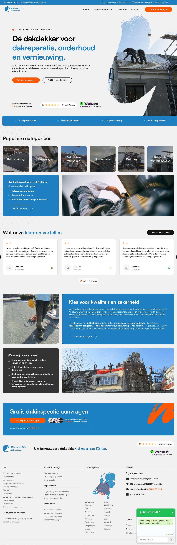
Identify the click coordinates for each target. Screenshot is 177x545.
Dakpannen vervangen (12, 507)
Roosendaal (89, 515)
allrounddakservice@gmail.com (34, 2)
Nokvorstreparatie (10, 487)
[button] (103, 9)
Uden (106, 502)
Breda (87, 529)
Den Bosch (89, 532)
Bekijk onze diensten (57, 80)
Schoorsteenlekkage (52, 519)
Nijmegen (88, 519)
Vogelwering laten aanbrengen (56, 495)
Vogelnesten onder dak (53, 498)
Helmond (107, 508)
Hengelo (107, 512)
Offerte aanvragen (158, 9)
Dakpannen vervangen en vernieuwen (18, 497)
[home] (20, 9)
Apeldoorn (108, 505)
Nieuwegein (109, 525)
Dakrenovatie (8, 476)
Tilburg (107, 529)
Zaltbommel (90, 502)
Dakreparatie (8, 503)
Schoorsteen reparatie (53, 513)
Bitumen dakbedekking (12, 473)
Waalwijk (107, 522)
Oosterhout (89, 522)
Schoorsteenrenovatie (53, 516)
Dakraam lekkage (51, 473)
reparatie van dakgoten (80, 325)
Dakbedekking (8, 500)
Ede (105, 519)
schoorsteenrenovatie (104, 325)
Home (86, 9)
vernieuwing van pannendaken (129, 323)
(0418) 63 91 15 (12, 2)
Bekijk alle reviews (160, 232)
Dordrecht (108, 515)
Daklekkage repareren (53, 476)
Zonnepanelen (9, 480)
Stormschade (49, 480)
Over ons (122, 9)
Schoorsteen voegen (52, 509)
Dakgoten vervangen (11, 522)
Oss (86, 508)
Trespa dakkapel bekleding (13, 483)
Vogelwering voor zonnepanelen (57, 491)
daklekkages (93, 323)
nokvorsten (137, 325)
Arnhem (88, 512)
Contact (135, 9)
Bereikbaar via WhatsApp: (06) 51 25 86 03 (151, 2)
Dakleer (6, 490)
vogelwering (122, 325)
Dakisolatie (7, 493)
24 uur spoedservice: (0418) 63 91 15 (116, 2)
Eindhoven (89, 505)
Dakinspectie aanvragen (27, 420)
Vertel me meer (20, 208)
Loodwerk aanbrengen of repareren (17, 518)
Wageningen (90, 525)
